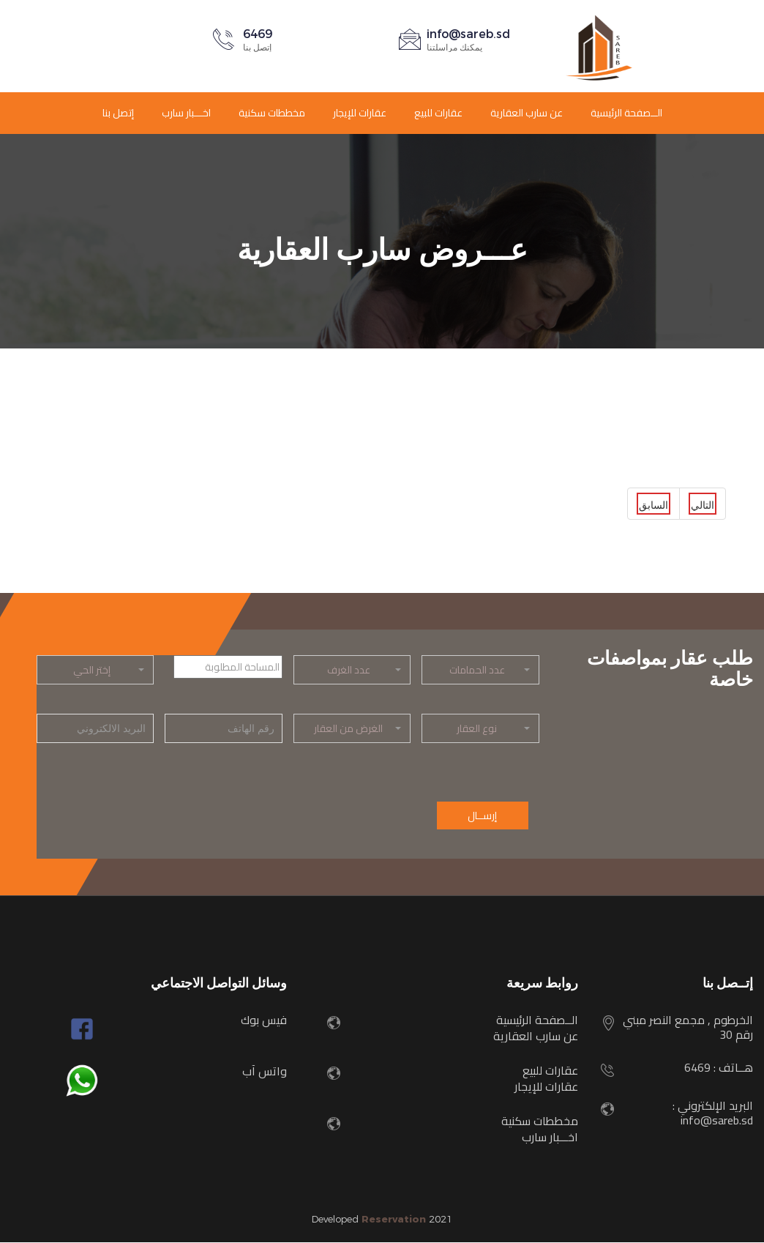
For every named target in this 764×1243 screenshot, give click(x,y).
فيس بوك (264, 1020)
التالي (702, 505)
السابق (653, 505)
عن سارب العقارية (526, 112)
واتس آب (264, 1072)
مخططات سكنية (272, 112)
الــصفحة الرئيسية (626, 112)
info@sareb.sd (468, 34)
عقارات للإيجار (359, 112)
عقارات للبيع (438, 112)
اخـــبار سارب (186, 112)
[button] (480, 669)
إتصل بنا (118, 112)
